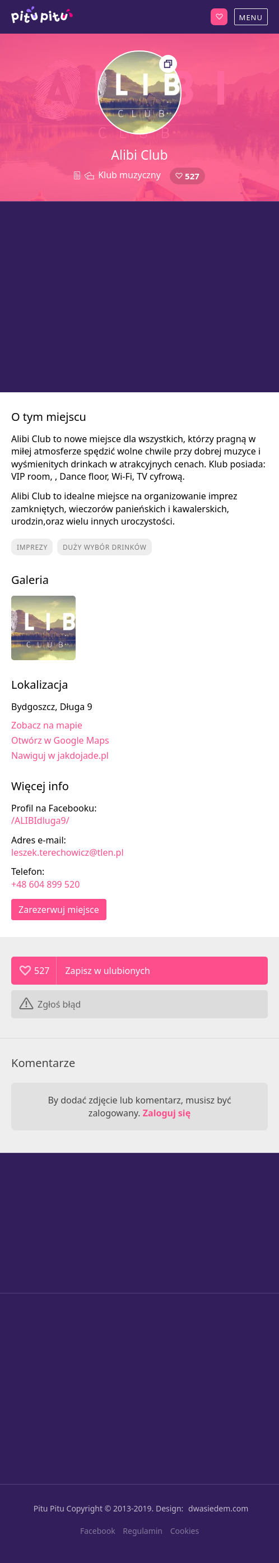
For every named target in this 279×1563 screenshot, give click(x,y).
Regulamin (142, 1530)
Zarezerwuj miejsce (58, 909)
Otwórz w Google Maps (60, 740)
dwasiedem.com (218, 1508)
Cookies (184, 1530)
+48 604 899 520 (45, 884)
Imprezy (32, 547)
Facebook (97, 1530)
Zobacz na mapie (46, 725)
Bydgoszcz (42, 17)
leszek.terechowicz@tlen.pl (67, 852)
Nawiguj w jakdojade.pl (60, 755)
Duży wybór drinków (105, 547)
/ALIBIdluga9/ (40, 820)
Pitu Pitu (49, 1508)
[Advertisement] (139, 297)
